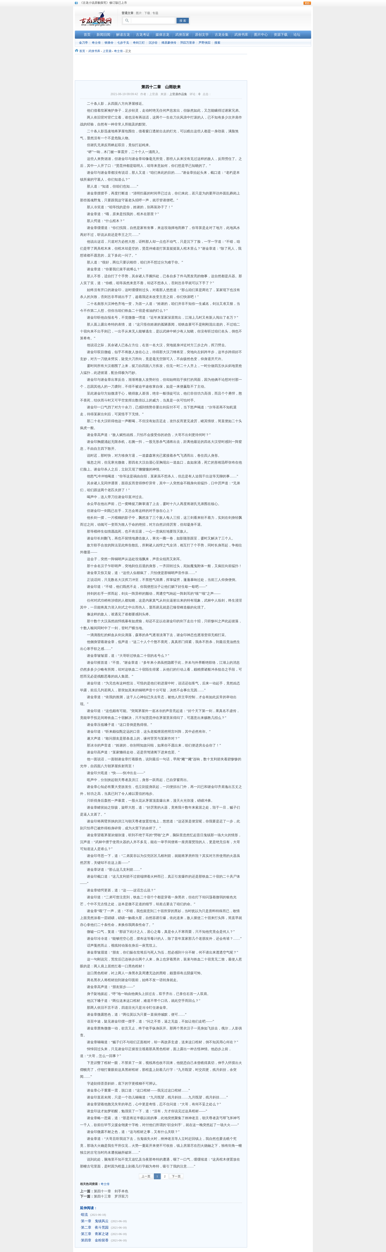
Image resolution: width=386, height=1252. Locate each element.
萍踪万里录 (187, 42)
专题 (155, 13)
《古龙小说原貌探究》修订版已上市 (103, 2)
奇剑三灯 (139, 42)
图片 (139, 13)
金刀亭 (83, 42)
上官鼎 (107, 51)
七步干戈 (123, 42)
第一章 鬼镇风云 (95, 1221)
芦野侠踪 (204, 42)
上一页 (146, 1176)
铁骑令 (109, 42)
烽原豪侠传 (168, 42)
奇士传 (96, 42)
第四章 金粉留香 (95, 1240)
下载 (147, 13)
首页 (82, 51)
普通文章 (127, 13)
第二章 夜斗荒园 (95, 1227)
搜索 (217, 42)
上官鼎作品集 (178, 94)
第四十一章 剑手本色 (111, 1191)
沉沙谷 (153, 42)
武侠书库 (94, 51)
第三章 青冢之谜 (95, 1234)
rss (307, 3)
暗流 (84, 1215)
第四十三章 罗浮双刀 (111, 1196)
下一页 (176, 1176)
